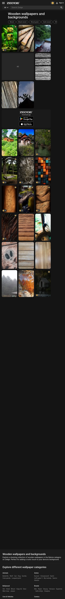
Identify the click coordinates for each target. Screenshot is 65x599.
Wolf (11, 576)
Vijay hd (19, 589)
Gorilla (24, 576)
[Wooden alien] (9, 255)
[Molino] (26, 142)
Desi (24, 589)
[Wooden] (9, 170)
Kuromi (36, 576)
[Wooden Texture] (26, 170)
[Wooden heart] (26, 283)
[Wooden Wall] (43, 66)
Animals (5, 573)
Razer (40, 589)
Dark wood (47, 22)
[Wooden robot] (9, 38)
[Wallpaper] (9, 227)
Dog (19, 576)
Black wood (22, 22)
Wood (12, 22)
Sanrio (55, 578)
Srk (4, 589)
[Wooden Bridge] (26, 199)
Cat (15, 576)
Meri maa (6, 591)
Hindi (8, 589)
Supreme (59, 589)
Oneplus (47, 591)
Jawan (12, 591)
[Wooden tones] (43, 227)
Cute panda (7, 578)
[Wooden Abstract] (9, 199)
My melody (47, 578)
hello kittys (39, 591)
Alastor (36, 580)
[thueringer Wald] (9, 283)
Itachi (52, 576)
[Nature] (43, 38)
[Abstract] (43, 170)
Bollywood (6, 586)
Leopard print (16, 578)
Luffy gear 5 (38, 578)
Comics (36, 596)
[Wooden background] (43, 255)
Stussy (45, 589)
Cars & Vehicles (8, 596)
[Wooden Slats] (26, 255)
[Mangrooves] (43, 142)
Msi (35, 589)
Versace (52, 589)
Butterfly (5, 576)
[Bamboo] (9, 94)
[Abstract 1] (43, 199)
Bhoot (13, 589)
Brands (36, 586)
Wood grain (35, 22)
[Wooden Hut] (43, 283)
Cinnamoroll (45, 576)
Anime (36, 573)
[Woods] (26, 38)
